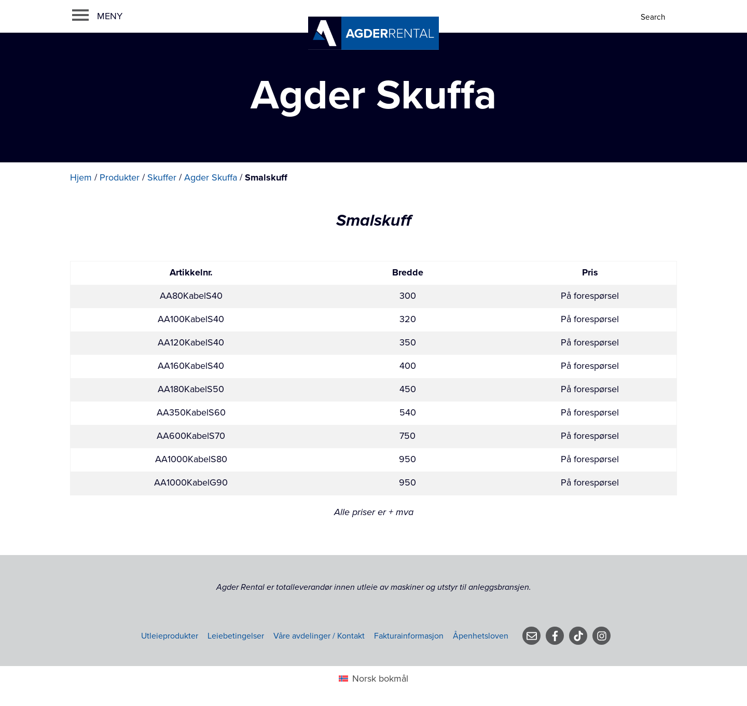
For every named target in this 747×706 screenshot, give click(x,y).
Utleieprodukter (169, 636)
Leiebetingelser (236, 636)
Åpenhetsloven (480, 636)
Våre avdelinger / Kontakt (319, 636)
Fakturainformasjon (409, 636)
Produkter (120, 177)
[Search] (653, 17)
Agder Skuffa (210, 177)
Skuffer (161, 177)
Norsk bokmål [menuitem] (380, 678)
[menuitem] (373, 678)
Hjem (81, 177)
